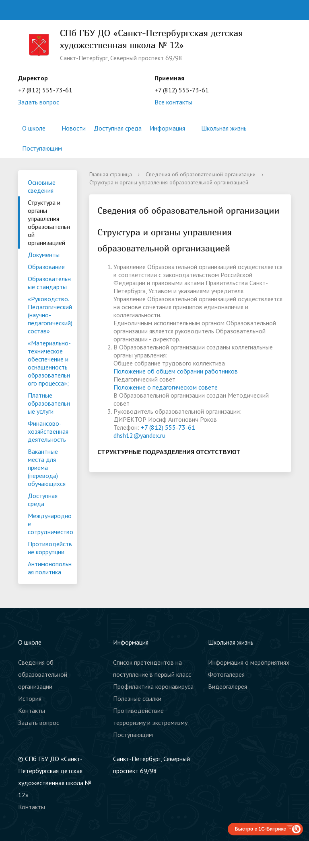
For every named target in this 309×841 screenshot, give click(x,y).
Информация (167, 128)
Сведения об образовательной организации (200, 174)
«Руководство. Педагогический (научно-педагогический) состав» (50, 315)
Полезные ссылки (137, 698)
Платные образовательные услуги (49, 403)
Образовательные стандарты (49, 283)
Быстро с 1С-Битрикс (260, 829)
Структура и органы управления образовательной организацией (49, 222)
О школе (33, 128)
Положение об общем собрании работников (175, 371)
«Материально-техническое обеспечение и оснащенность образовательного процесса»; (49, 363)
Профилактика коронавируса (153, 686)
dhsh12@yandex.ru (139, 435)
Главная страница (110, 174)
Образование (46, 267)
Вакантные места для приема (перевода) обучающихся (47, 467)
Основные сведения (42, 186)
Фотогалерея (226, 674)
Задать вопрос (38, 102)
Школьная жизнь (224, 128)
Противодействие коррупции (50, 548)
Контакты (31, 710)
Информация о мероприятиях (248, 662)
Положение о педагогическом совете (165, 387)
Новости (74, 128)
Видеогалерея (227, 686)
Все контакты (173, 102)
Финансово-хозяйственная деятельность (48, 431)
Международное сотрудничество (50, 524)
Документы (44, 255)
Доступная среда (118, 128)
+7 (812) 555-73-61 (168, 427)
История (29, 698)
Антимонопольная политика (50, 568)
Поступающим (42, 148)
